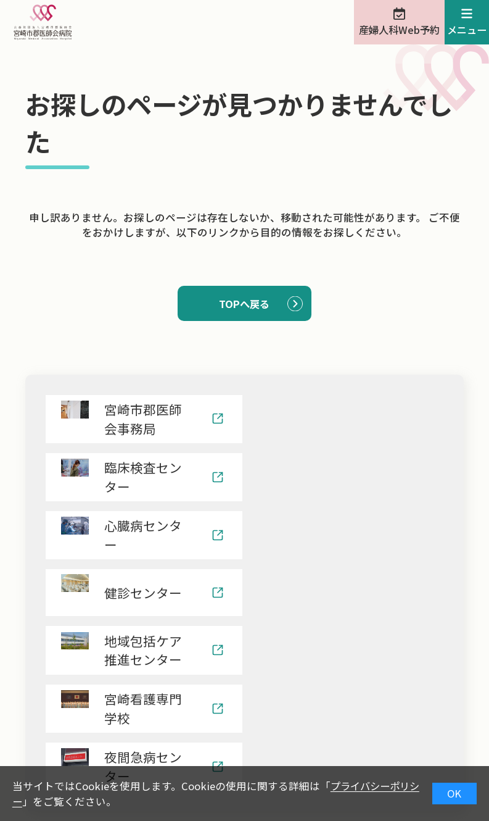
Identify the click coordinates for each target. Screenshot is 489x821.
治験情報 (160, 761)
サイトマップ (432, 761)
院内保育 (229, 761)
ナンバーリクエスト (326, 761)
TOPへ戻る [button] (244, 303)
